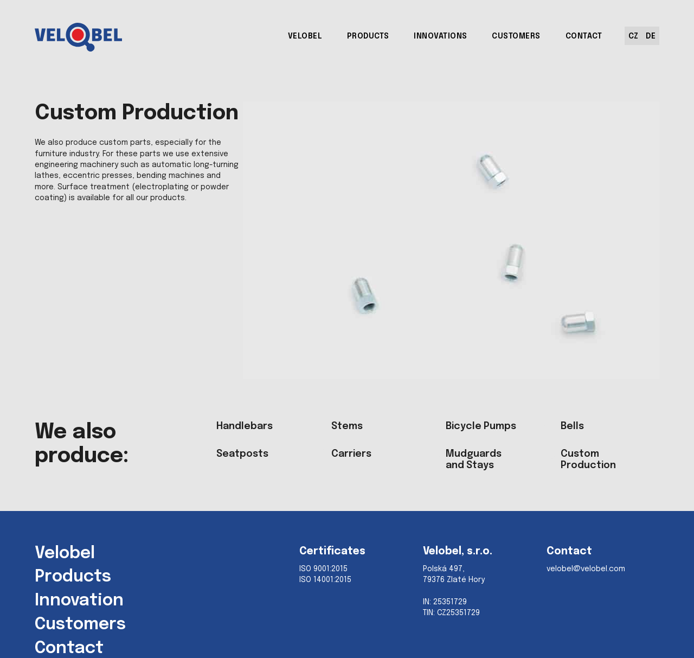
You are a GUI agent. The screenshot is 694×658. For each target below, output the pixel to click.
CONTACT (584, 36)
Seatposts (242, 454)
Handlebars (244, 426)
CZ (633, 36)
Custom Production (588, 460)
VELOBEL (305, 36)
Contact (69, 649)
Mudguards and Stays (474, 460)
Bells (572, 426)
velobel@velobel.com (586, 569)
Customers (80, 625)
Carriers (351, 454)
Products (73, 577)
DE (651, 36)
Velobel (65, 554)
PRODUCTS (368, 36)
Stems (347, 426)
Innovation (79, 601)
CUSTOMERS (516, 36)
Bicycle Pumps (481, 426)
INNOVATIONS (440, 36)
